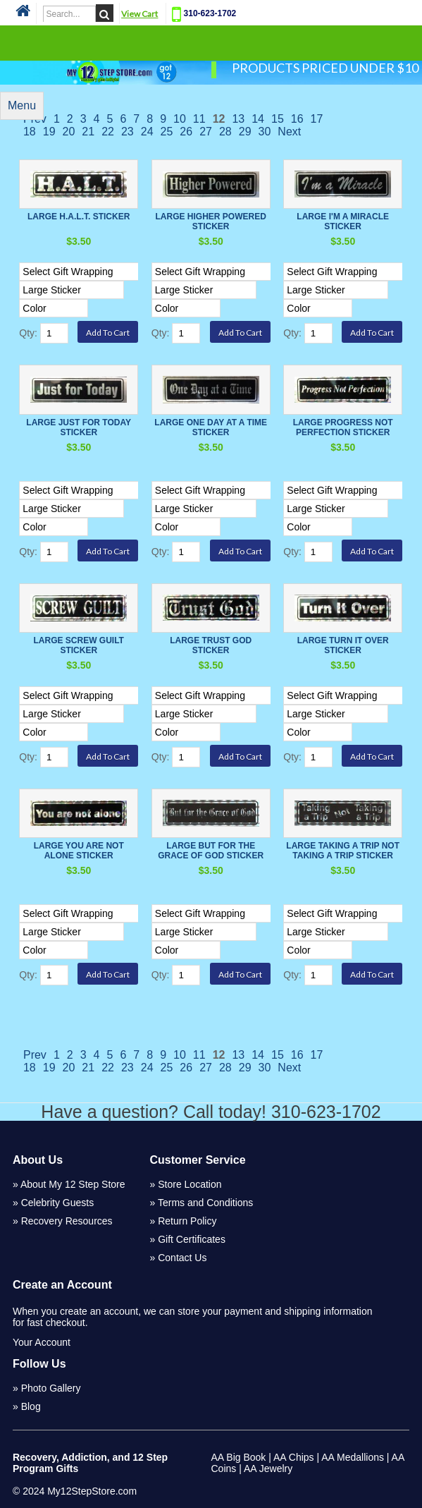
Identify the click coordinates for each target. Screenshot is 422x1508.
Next (289, 132)
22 (107, 132)
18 (29, 132)
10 (179, 119)
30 (265, 132)
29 (245, 132)
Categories (210, 42)
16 (297, 119)
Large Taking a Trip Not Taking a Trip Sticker (342, 851)
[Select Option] (98, 271)
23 (127, 132)
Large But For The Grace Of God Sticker (210, 851)
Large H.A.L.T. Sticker (78, 216)
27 (205, 132)
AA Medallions (352, 1457)
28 (225, 132)
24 (147, 132)
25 (167, 132)
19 (49, 132)
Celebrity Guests (57, 1202)
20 (69, 132)
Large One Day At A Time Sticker (210, 427)
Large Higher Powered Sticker (211, 221)
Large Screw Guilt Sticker (78, 645)
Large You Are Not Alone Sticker (79, 851)
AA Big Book (238, 1457)
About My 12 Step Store (72, 1184)
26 (186, 132)
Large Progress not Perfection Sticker (343, 427)
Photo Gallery (51, 1388)
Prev (34, 1055)
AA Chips (293, 1457)
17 (317, 119)
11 (199, 119)
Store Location (189, 1184)
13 (238, 119)
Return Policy (187, 1221)
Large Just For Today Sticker (78, 427)
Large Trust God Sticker (211, 645)
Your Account (41, 1342)
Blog (31, 1406)
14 (258, 119)
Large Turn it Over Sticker (343, 645)
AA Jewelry (268, 1468)
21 (88, 132)
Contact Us (182, 1257)
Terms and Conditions (205, 1202)
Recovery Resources (67, 1221)
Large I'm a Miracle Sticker (343, 221)
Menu (22, 105)
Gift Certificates (191, 1239)
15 (277, 119)
